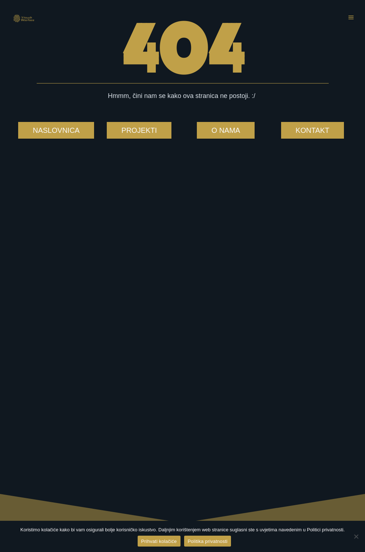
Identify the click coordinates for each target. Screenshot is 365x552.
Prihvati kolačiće (159, 541)
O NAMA (225, 130)
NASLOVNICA (56, 130)
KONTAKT (312, 130)
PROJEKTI (139, 130)
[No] (356, 536)
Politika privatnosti (208, 541)
